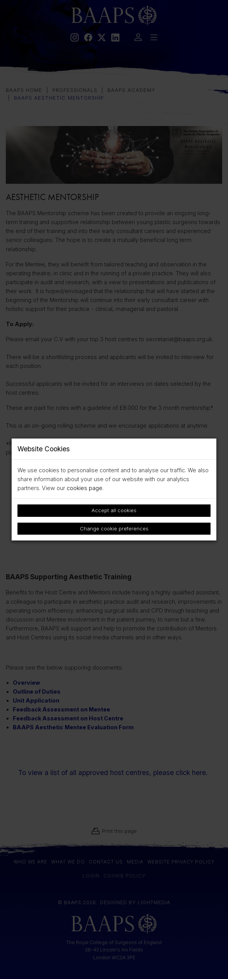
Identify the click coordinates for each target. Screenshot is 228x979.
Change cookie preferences (114, 528)
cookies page (84, 488)
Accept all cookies (114, 510)
